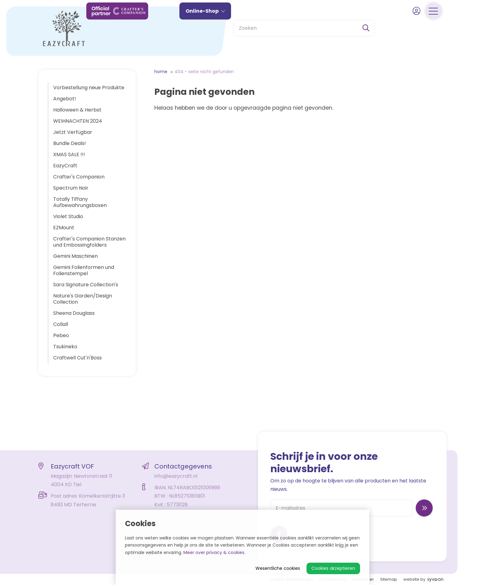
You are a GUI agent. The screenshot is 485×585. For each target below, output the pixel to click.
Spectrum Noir (70, 187)
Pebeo (61, 335)
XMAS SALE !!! (69, 154)
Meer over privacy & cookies (213, 552)
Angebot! (64, 98)
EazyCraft (65, 165)
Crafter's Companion (79, 176)
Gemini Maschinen (75, 256)
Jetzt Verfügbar (72, 132)
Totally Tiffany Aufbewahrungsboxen (80, 202)
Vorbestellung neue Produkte (88, 87)
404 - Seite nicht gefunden (204, 71)
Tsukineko (65, 346)
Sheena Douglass (74, 313)
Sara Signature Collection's (85, 284)
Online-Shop (216, 30)
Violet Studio (68, 216)
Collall (60, 324)
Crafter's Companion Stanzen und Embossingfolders (89, 242)
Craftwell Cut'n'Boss (77, 357)
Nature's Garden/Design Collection (82, 299)
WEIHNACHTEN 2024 (77, 121)
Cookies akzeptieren (333, 568)
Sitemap (388, 579)
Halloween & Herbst (77, 109)
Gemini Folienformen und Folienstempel (83, 270)
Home (160, 71)
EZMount (63, 227)
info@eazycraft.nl (175, 476)
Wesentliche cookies (277, 568)
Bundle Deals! (69, 143)
